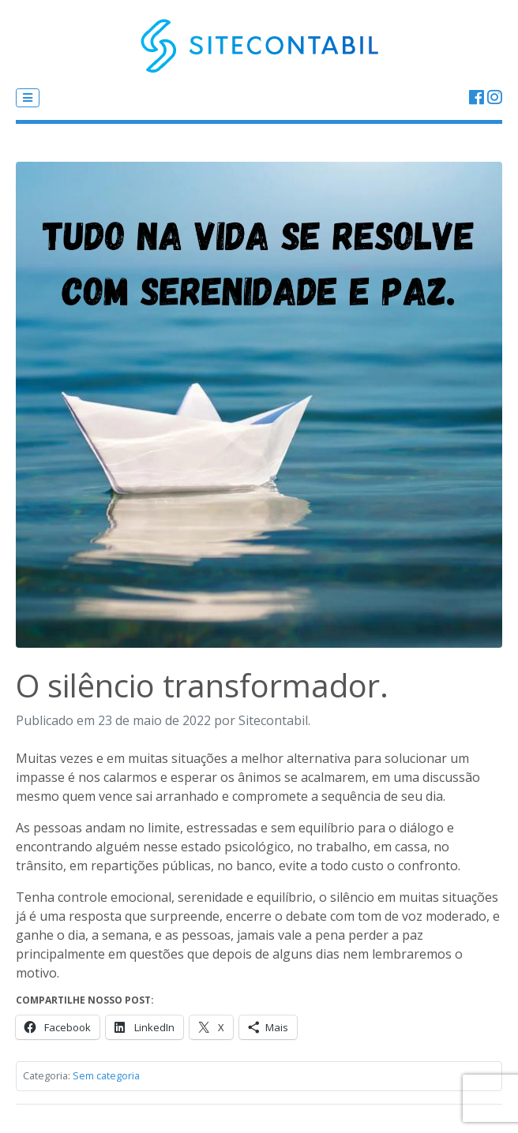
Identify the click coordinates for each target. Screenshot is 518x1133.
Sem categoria (106, 1075)
